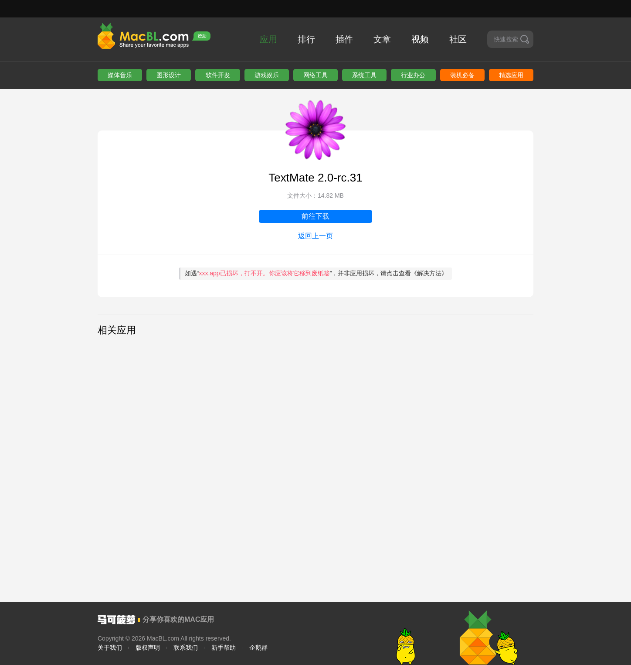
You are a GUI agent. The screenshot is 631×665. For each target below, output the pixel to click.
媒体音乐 (120, 75)
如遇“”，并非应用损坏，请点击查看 (316, 273)
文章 (382, 39)
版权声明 (148, 647)
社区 (458, 39)
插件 (344, 39)
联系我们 (185, 647)
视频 (420, 39)
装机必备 (462, 75)
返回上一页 (315, 236)
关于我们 (110, 647)
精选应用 (511, 75)
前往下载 (315, 216)
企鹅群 (258, 647)
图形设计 (168, 75)
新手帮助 (223, 647)
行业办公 (413, 75)
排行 (306, 39)
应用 (268, 39)
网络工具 (315, 75)
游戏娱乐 (266, 75)
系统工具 (364, 75)
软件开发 (218, 75)
